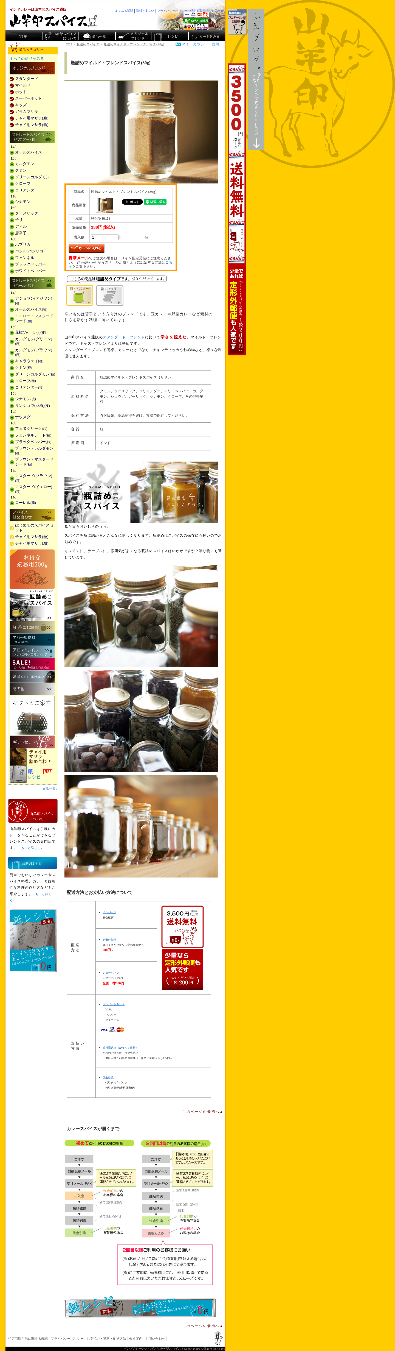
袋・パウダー (109, 295)
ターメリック (26, 213)
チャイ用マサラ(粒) (31, 118)
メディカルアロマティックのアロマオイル (32, 652)
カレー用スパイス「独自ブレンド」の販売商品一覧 (32, 68)
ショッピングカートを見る (206, 35)
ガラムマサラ (26, 112)
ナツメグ (22, 417)
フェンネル (24, 258)
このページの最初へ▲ (203, 1112)
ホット (21, 92)
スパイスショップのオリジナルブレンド (133, 35)
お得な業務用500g (32, 569)
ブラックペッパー (30, 264)
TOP (69, 44)
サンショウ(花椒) (32, 405)
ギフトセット (32, 742)
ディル (21, 226)
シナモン (22, 202)
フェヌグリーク (31, 429)
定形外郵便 (109, 939)
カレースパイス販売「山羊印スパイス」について (60, 35)
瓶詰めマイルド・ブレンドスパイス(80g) (134, 44)
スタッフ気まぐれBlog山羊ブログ (256, 79)
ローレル (25, 503)
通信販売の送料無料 (182, 948)
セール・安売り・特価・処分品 (32, 664)
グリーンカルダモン (32, 177)
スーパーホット (28, 98)
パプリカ (22, 245)
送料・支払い (145, 10)
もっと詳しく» (32, 847)
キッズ (21, 105)
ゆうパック (109, 912)
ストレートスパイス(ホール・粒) (32, 283)
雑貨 (32, 676)
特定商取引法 (199, 10)
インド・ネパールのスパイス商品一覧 (96, 35)
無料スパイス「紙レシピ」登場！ (140, 1306)
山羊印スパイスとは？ (33, 811)
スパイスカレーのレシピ (169, 35)
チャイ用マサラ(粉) (31, 125)
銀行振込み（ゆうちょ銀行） (120, 1047)
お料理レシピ (32, 863)
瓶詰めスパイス (88, 44)
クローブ (22, 184)
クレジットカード (114, 1004)
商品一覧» (50, 788)
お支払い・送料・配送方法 (106, 1339)
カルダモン (24, 164)
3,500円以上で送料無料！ (237, 209)
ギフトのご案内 (32, 716)
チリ (19, 220)
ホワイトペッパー (30, 271)
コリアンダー (26, 190)
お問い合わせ (155, 1339)
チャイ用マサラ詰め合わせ (33, 757)
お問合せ (217, 10)
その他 (32, 689)
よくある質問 (124, 10)
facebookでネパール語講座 (237, 22)
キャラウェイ (29, 361)
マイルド (22, 85)
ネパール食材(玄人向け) (32, 639)
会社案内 (135, 1339)
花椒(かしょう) (30, 332)
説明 (215, 44)
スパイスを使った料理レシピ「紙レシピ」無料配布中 (33, 774)
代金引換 (108, 1077)
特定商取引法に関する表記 (28, 1339)
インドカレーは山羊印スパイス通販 (38, 10)
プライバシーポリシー (67, 1339)
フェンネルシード (33, 435)
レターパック (111, 972)
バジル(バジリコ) (29, 251)
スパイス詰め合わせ (32, 515)
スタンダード (26, 79)
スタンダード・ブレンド (124, 337)
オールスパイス (28, 152)
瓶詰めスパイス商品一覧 (141, 492)
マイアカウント (195, 44)
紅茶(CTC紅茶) (32, 627)
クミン (21, 170)
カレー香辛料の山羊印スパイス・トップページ (23, 35)
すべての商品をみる (27, 59)
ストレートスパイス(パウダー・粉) (32, 137)
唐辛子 (21, 233)
